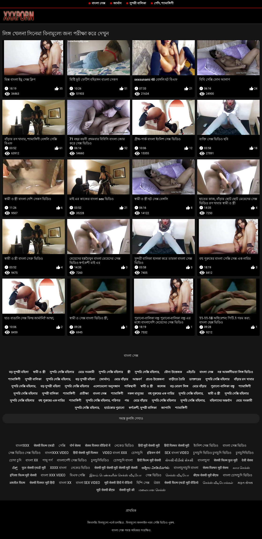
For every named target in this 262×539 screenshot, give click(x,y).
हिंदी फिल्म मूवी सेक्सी (149, 460)
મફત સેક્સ (245, 483)
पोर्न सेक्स (75, 445)
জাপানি (166, 408)
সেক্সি (62, 445)
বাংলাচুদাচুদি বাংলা (186, 468)
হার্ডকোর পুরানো (114, 408)
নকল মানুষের (136, 393)
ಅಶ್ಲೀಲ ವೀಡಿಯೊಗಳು (155, 468)
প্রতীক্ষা (84, 393)
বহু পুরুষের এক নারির (161, 393)
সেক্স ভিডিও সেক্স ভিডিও (24, 453)
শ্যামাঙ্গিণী (14, 379)
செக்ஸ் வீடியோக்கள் (218, 483)
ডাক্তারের (195, 379)
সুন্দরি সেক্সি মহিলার (62, 372)
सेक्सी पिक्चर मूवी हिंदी (42, 483)
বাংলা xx (32, 460)
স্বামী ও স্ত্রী (39, 372)
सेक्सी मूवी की (126, 490)
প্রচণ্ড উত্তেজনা (155, 379)
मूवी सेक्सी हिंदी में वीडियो (118, 483)
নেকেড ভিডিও (123, 445)
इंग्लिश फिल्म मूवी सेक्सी (23, 475)
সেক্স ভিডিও (153, 475)
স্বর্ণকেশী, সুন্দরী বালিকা (143, 408)
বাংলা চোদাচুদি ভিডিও (237, 475)
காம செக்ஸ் (241, 468)
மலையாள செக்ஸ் (152, 490)
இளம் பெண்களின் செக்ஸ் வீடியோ (115, 475)
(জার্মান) (105, 379)
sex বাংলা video (177, 453)
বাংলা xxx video (53, 475)
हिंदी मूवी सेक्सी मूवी (149, 445)
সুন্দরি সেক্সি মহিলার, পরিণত (103, 400)
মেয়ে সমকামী (86, 372)
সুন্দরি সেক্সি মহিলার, (147, 372)
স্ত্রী (128, 372)
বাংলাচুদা (204, 460)
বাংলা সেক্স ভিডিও (235, 445)
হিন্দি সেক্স (143, 483)
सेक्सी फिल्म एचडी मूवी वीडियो (181, 483)
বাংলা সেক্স (98, 3)
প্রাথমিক (131, 510)
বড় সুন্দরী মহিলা (19, 372)
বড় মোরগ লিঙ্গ (179, 386)
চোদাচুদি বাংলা (123, 460)
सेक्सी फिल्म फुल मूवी (225, 460)
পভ (127, 400)
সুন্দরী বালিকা (137, 3)
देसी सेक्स (247, 460)
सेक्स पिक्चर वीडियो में (97, 445)
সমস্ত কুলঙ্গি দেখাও (131, 418)
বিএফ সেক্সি (77, 475)
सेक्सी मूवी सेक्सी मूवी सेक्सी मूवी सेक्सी (115, 468)
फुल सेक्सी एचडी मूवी (33, 468)
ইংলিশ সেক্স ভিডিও (206, 445)
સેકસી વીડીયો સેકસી (179, 460)
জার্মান (117, 3)
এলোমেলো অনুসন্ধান (106, 386)
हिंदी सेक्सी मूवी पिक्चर (85, 453)
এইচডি (190, 372)
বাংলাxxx (22, 445)
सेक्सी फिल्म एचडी (44, 445)
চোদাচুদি (137, 453)
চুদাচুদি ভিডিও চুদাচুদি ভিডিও (212, 453)
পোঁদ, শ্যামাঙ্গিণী (163, 3)
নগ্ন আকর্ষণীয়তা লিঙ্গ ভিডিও (235, 372)
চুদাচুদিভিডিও (245, 453)
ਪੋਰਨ (157, 483)
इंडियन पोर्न (153, 453)
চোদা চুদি (15, 460)
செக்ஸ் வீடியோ (177, 475)
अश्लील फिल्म (17, 483)
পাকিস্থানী (130, 386)
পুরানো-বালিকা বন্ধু (222, 386)
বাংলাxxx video (57, 453)
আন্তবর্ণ (137, 379)
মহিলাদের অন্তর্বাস (221, 400)
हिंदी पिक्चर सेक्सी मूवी (176, 445)
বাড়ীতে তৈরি (177, 379)
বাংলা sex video (88, 483)
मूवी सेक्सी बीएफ (105, 490)
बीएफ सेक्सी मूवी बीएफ (205, 475)
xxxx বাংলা (58, 468)
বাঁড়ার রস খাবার (244, 379)
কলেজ (161, 386)
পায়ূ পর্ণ (47, 460)
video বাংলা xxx (115, 453)
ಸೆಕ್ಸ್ (15, 468)
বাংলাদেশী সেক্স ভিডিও (72, 460)
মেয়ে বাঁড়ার (121, 379)
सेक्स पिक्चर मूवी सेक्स (215, 468)
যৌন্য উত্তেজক (173, 372)
